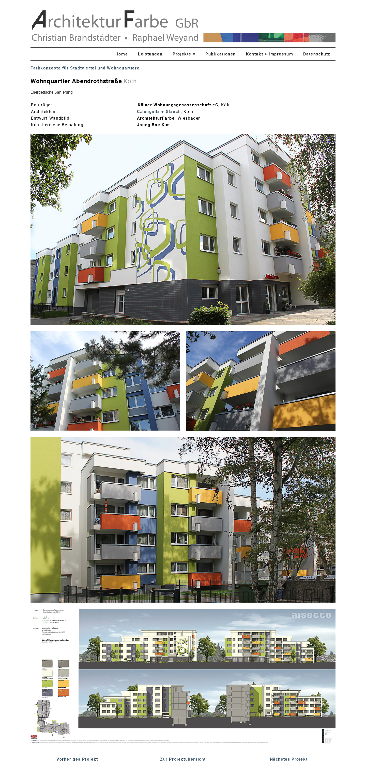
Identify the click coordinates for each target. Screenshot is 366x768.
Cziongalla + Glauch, (160, 111)
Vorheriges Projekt (77, 759)
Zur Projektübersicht (183, 759)
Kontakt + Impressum (269, 54)
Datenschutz (316, 54)
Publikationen (220, 54)
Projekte (184, 54)
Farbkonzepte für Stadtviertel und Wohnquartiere (85, 68)
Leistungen (150, 54)
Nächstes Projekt (289, 759)
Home (121, 54)
